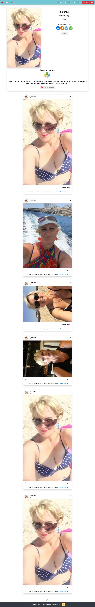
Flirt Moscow (10, 2)
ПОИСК (67, 2)
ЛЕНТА (59, 2)
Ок (63, 604)
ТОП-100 (76, 2)
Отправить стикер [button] (47, 87)
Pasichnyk (33, 96)
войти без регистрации (62, 191)
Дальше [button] (64, 33)
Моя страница (88, 2)
